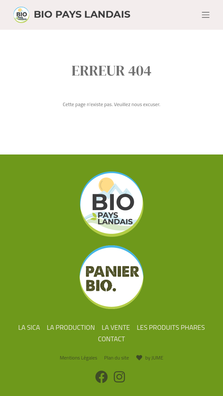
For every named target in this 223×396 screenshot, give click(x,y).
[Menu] (205, 15)
